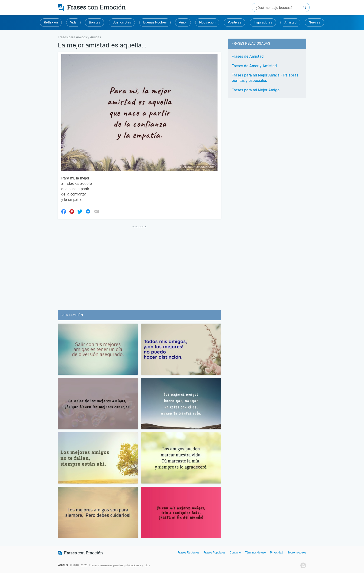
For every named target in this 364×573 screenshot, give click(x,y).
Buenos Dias (122, 22)
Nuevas (314, 22)
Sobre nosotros (296, 552)
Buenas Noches (155, 22)
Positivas (234, 22)
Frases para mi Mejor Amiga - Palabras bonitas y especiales (265, 78)
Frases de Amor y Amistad (254, 66)
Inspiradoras (263, 22)
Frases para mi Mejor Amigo (256, 90)
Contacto (235, 552)
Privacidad (276, 552)
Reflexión (51, 22)
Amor (183, 22)
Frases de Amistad (248, 56)
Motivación (207, 22)
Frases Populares (214, 552)
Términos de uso (255, 552)
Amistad (290, 22)
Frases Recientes (188, 552)
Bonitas (94, 22)
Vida (73, 22)
